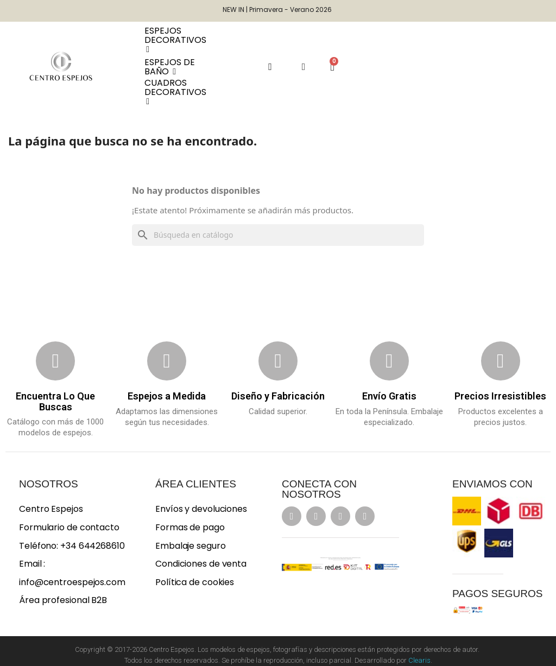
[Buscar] (278, 235)
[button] (270, 66)
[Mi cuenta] (304, 67)
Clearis (419, 660)
